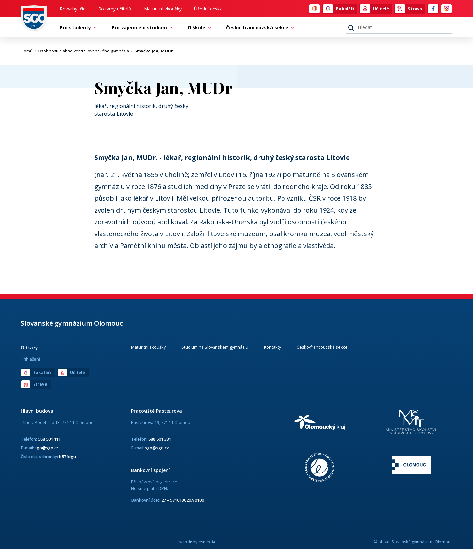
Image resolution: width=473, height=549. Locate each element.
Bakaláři (338, 8)
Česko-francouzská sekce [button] (259, 27)
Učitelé (374, 8)
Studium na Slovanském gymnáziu (214, 347)
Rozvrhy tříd (73, 9)
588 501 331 (159, 439)
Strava (408, 8)
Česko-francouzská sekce (322, 347)
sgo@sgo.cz (46, 448)
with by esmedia (197, 542)
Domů (28, 51)
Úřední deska (208, 9)
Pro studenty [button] (77, 27)
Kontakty (272, 347)
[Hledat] (399, 27)
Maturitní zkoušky (163, 9)
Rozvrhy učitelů (114, 9)
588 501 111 (49, 439)
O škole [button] (198, 27)
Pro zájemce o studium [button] (141, 27)
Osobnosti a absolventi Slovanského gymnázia (85, 51)
